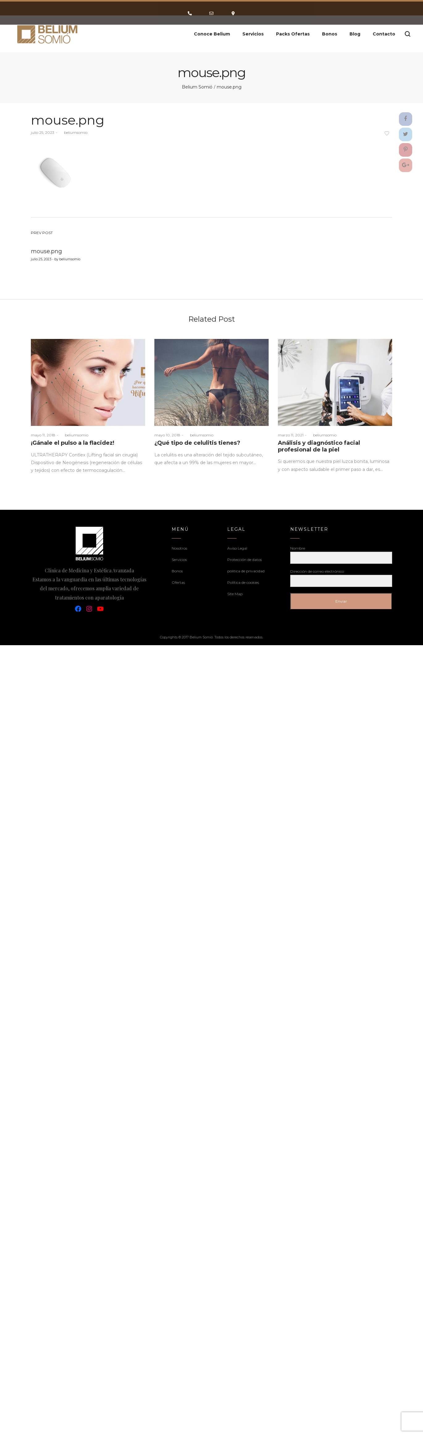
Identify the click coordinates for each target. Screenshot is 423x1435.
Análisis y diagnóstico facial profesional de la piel (319, 445)
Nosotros (179, 547)
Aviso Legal (237, 547)
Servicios (179, 558)
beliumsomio (73, 131)
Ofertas (178, 581)
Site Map (235, 592)
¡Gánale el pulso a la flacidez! (72, 441)
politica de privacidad (246, 569)
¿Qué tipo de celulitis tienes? (197, 441)
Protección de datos (244, 558)
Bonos (177, 569)
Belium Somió (197, 86)
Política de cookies (243, 581)
